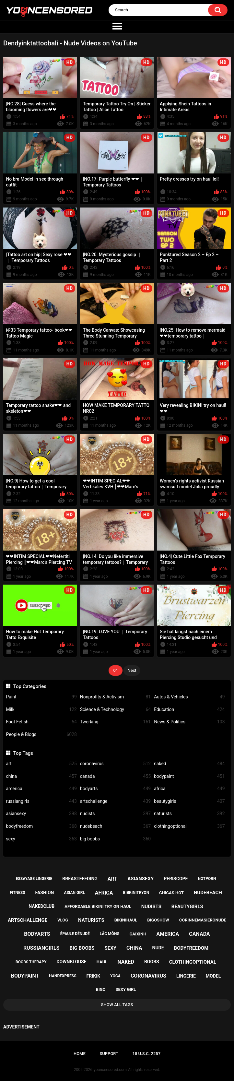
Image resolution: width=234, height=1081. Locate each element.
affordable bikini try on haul (97, 906)
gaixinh (138, 934)
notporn (207, 878)
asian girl (74, 892)
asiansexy (41, 813)
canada (115, 776)
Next (131, 670)
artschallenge (115, 801)
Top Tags (23, 753)
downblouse (71, 961)
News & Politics (189, 722)
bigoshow (158, 920)
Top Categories (29, 686)
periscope (176, 878)
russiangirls (41, 801)
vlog (62, 920)
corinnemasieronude (202, 920)
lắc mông (110, 934)
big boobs (115, 839)
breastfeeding (80, 878)
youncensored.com (110, 1069)
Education (189, 709)
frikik (93, 976)
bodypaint (189, 776)
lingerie (186, 976)
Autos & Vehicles (189, 697)
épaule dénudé (75, 934)
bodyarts (115, 788)
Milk (41, 709)
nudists (115, 813)
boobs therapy (31, 962)
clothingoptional (189, 826)
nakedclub (41, 906)
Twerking (115, 722)
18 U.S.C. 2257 (147, 1053)
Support (108, 1053)
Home (80, 1053)
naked (189, 763)
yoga (115, 976)
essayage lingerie (34, 878)
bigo (101, 989)
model (213, 976)
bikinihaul (125, 920)
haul (102, 961)
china (41, 776)
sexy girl (126, 989)
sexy (41, 839)
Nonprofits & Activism (115, 697)
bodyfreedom (41, 826)
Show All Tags (117, 1004)
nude (158, 947)
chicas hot (171, 892)
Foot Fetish (41, 722)
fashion (44, 892)
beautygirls (189, 801)
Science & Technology (115, 709)
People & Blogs (41, 734)
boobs (151, 961)
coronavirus (115, 763)
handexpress (62, 976)
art (41, 763)
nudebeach (115, 826)
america (41, 788)
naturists (189, 813)
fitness (17, 892)
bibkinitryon (136, 892)
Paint (41, 697)
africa (189, 788)
